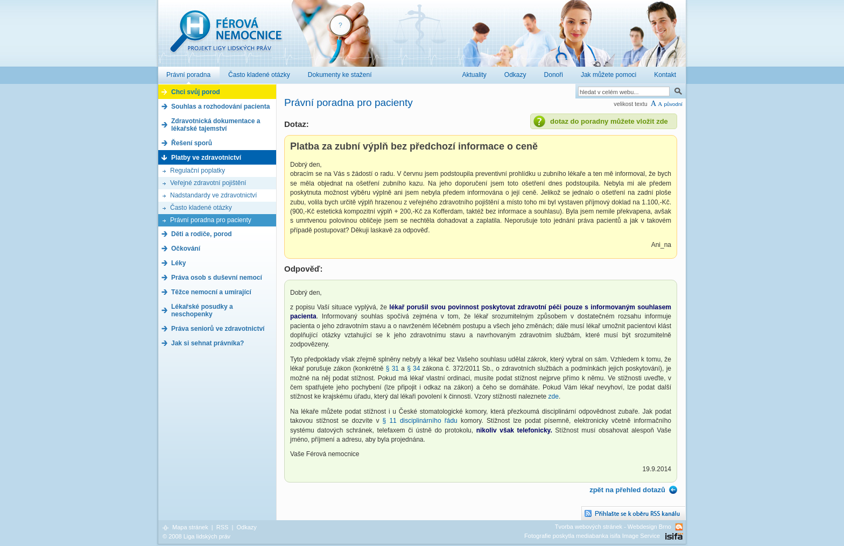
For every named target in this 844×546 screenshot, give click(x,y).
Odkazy (246, 527)
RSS (222, 527)
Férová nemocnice (226, 37)
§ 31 (392, 368)
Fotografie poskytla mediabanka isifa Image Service (592, 536)
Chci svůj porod (195, 92)
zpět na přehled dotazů (627, 490)
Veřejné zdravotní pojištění (208, 183)
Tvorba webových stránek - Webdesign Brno (613, 526)
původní (673, 104)
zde (553, 396)
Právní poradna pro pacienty (210, 220)
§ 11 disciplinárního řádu (420, 420)
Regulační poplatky (197, 170)
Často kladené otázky (201, 207)
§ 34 (413, 368)
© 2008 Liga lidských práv (196, 536)
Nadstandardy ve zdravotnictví (213, 195)
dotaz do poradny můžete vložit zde (609, 121)
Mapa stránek (190, 527)
